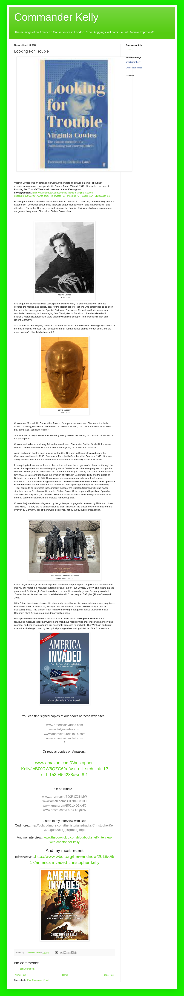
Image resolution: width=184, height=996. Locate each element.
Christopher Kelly (133, 62)
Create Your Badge (134, 68)
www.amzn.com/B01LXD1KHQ (64, 805)
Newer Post (20, 975)
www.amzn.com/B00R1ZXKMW (64, 796)
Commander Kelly (56, 17)
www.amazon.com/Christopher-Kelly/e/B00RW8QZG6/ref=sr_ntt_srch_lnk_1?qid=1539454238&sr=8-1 (64, 768)
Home (65, 975)
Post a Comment (26, 969)
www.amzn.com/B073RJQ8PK (64, 810)
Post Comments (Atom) (38, 980)
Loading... (130, 49)
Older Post (109, 975)
